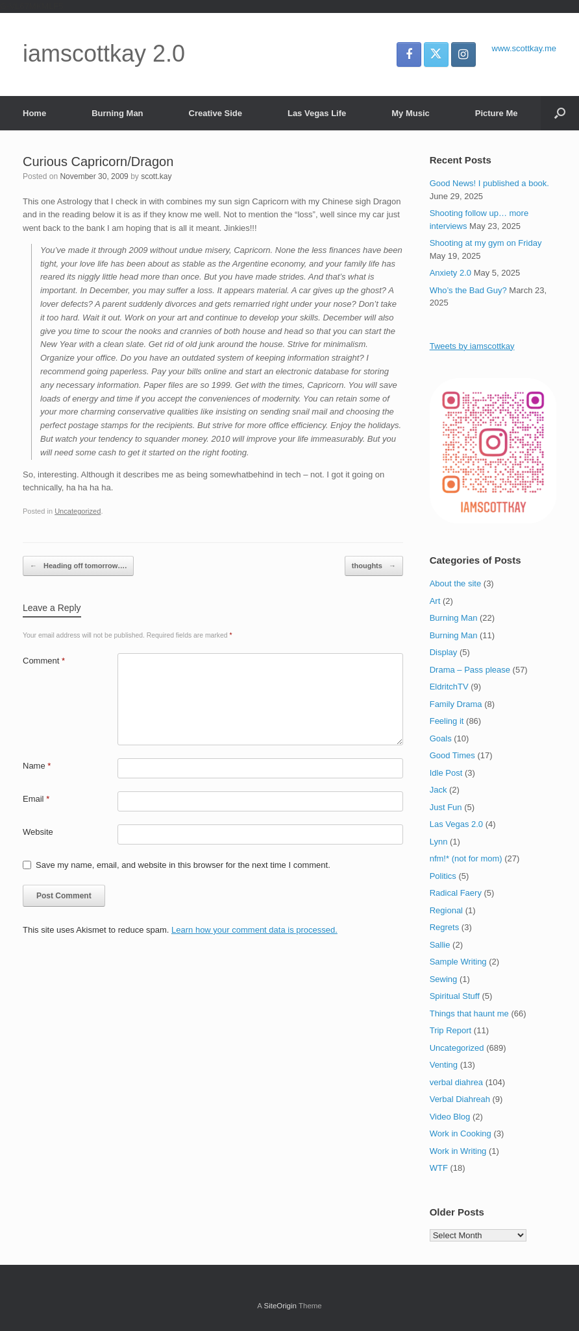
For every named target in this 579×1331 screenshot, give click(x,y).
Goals (441, 738)
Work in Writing (458, 1151)
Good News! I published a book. (489, 183)
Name (37, 766)
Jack (438, 790)
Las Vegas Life (317, 113)
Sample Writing (458, 961)
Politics (443, 876)
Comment (44, 661)
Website (38, 832)
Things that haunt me (469, 1013)
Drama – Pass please (470, 670)
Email (36, 799)
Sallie (440, 945)
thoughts (374, 565)
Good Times (452, 755)
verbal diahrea (456, 1082)
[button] (560, 113)
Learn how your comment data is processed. (254, 930)
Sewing (444, 979)
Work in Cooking (460, 1133)
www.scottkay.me (524, 48)
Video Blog (450, 1116)
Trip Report (451, 1030)
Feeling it (447, 721)
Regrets (445, 927)
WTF (439, 1168)
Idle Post (446, 773)
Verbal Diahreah (460, 1099)
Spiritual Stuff (455, 996)
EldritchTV (449, 686)
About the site (456, 583)
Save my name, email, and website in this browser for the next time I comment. (183, 865)
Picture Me (496, 113)
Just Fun (446, 807)
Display (444, 652)
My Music (410, 113)
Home (34, 113)
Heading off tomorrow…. (78, 565)
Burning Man (117, 113)
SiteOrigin (280, 1306)
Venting (444, 1065)
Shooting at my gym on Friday (486, 243)
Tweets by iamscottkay (472, 346)
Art (435, 601)
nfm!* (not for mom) (466, 858)
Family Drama (456, 704)
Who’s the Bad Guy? (468, 290)
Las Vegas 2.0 (456, 824)
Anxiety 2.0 (450, 273)
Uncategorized (78, 511)
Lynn (439, 841)
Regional (446, 910)
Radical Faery (456, 893)
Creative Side (215, 113)
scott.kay (156, 176)
